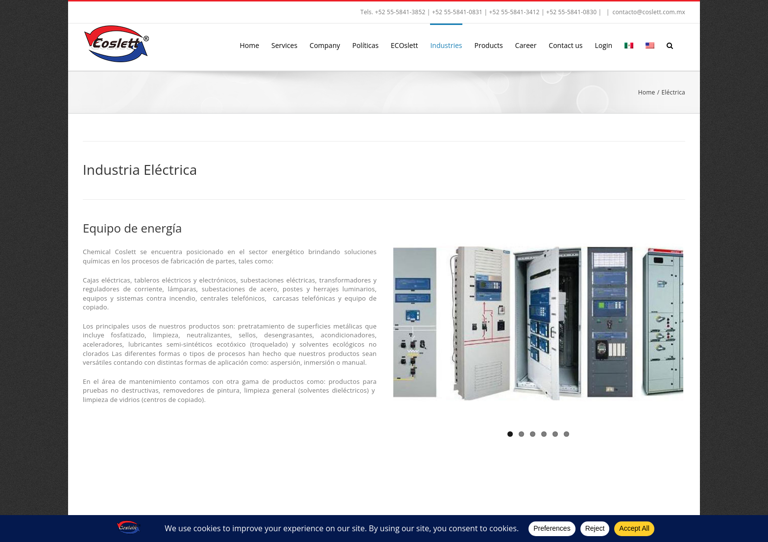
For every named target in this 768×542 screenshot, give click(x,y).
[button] (670, 45)
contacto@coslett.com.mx (648, 12)
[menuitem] (628, 45)
